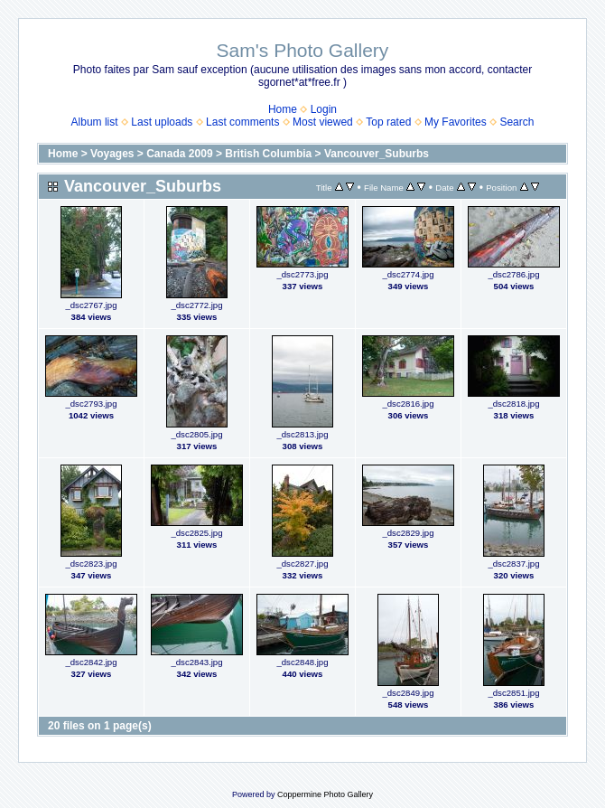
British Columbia (268, 153)
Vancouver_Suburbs (376, 153)
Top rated (388, 122)
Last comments (242, 122)
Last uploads (161, 122)
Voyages (112, 153)
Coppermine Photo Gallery (325, 794)
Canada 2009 (179, 153)
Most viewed (323, 122)
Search (516, 122)
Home (282, 109)
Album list (94, 122)
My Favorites (455, 122)
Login (324, 109)
